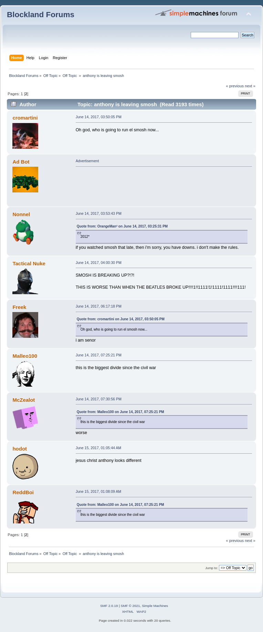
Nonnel (21, 214)
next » (250, 86)
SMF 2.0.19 (109, 606)
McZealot (23, 400)
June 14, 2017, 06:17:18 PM (99, 306)
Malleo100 (24, 356)
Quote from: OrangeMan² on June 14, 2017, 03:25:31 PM (122, 226)
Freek (19, 307)
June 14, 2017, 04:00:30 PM (99, 262)
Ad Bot (20, 162)
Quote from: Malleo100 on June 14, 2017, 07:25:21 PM (120, 412)
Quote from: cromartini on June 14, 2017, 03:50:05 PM (121, 319)
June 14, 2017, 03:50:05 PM (99, 117)
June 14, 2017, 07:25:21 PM (99, 355)
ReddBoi (23, 492)
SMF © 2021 (130, 606)
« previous (235, 86)
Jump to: (211, 568)
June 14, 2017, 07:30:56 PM (99, 399)
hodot (19, 449)
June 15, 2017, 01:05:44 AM (99, 448)
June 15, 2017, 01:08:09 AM (99, 491)
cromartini (25, 118)
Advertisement (87, 161)
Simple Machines (155, 606)
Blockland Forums (40, 14)
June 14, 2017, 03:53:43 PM (99, 213)
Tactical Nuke (28, 263)
